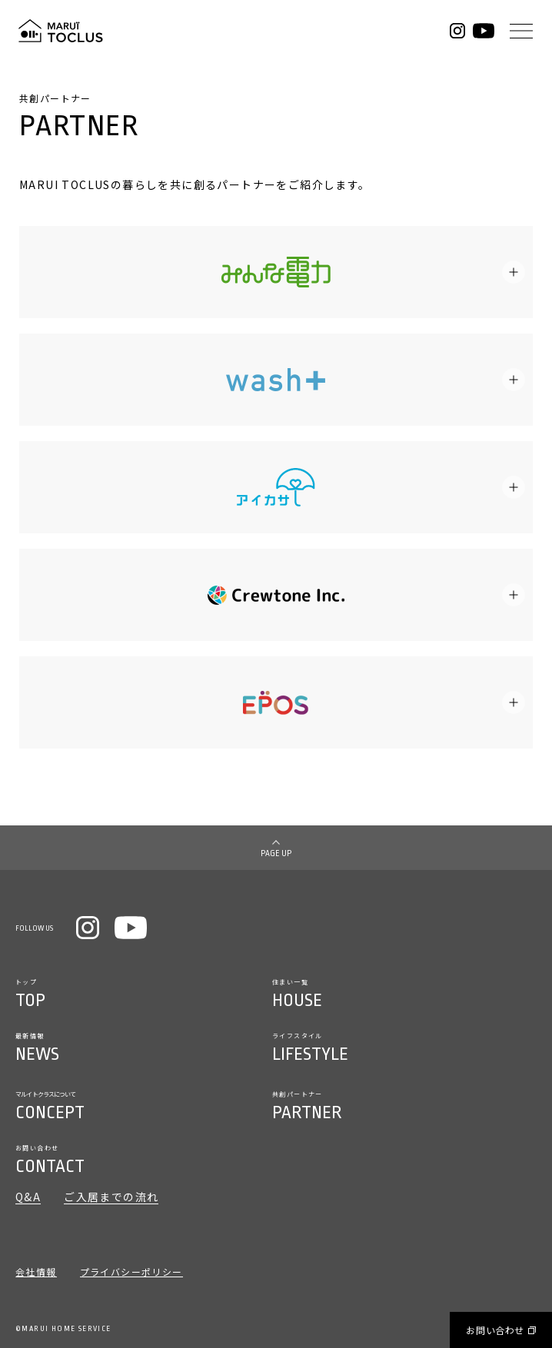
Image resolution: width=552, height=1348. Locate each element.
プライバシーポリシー (131, 1272)
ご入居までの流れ (111, 1197)
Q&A (28, 1197)
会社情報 (36, 1272)
